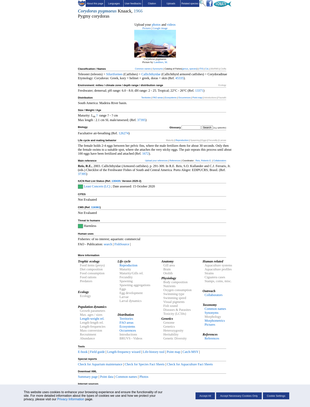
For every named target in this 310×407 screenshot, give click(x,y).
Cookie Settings (276, 395)
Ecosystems (171, 97)
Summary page (88, 377)
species (193, 69)
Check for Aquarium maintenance (100, 364)
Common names (143, 69)
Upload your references (156, 160)
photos (156, 24)
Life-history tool (153, 352)
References (175, 160)
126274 (124, 133)
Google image (160, 28)
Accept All (205, 395)
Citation (152, 3)
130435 (116, 181)
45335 (179, 78)
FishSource (121, 244)
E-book (83, 352)
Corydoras (87, 10)
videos (171, 24)
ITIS (201, 69)
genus (185, 69)
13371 (199, 90)
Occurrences (184, 97)
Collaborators (219, 160)
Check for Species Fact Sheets (145, 364)
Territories (146, 97)
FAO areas (158, 97)
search (108, 244)
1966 (138, 10)
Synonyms (158, 69)
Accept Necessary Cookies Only (239, 395)
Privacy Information (70, 399)
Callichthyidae (151, 74)
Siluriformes (114, 74)
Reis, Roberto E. (204, 160)
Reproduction (182, 140)
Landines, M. (161, 62)
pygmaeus (107, 10)
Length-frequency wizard (124, 352)
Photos (143, 377)
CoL (207, 69)
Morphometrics (215, 320)
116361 (95, 207)
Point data (106, 377)
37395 (141, 120)
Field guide (97, 352)
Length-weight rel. (92, 319)
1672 (145, 153)
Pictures (146, 28)
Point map (197, 97)
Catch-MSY (190, 352)
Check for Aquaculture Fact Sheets (190, 364)
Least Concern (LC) (97, 186)
